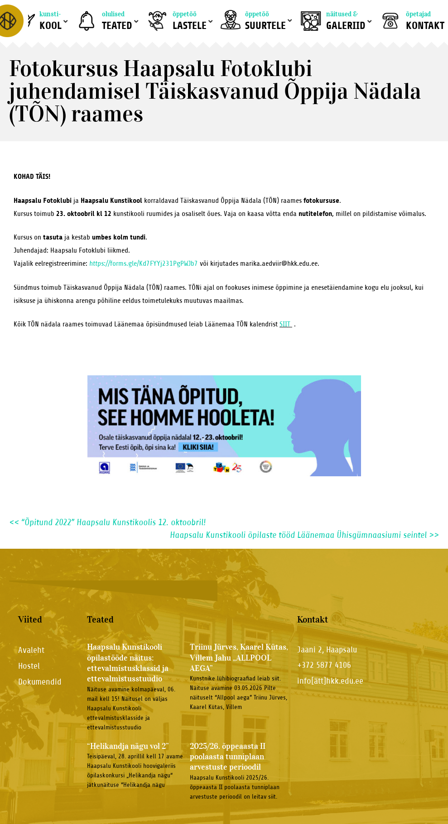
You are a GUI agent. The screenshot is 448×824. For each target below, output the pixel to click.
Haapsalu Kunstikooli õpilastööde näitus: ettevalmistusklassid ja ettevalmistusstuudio (128, 663)
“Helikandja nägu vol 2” (128, 746)
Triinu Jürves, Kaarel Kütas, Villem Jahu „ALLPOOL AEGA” (239, 657)
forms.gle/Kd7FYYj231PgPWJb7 (143, 263)
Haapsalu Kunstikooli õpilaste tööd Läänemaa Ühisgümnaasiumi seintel (304, 535)
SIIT (285, 324)
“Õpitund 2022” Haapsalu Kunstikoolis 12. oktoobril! (107, 522)
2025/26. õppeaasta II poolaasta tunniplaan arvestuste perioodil (227, 756)
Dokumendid (40, 681)
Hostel (29, 666)
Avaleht (31, 650)
